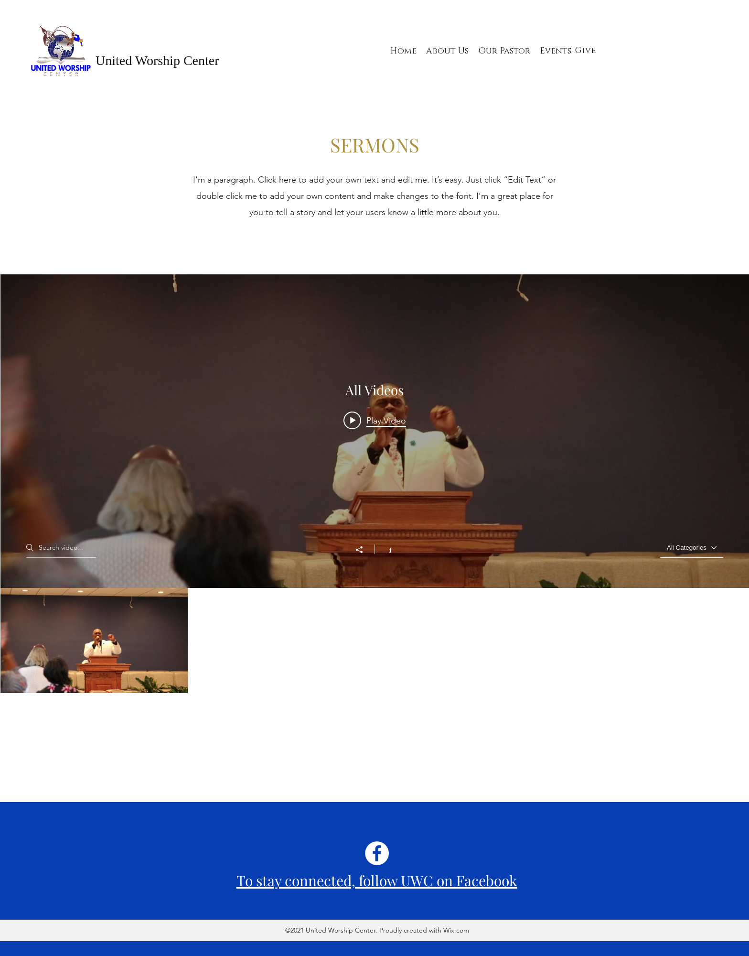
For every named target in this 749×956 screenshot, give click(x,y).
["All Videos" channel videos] (374, 693)
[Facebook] (377, 853)
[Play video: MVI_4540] (374, 420)
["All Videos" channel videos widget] (374, 536)
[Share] (363, 549)
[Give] (585, 51)
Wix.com (455, 930)
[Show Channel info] (385, 549)
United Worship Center (157, 60)
